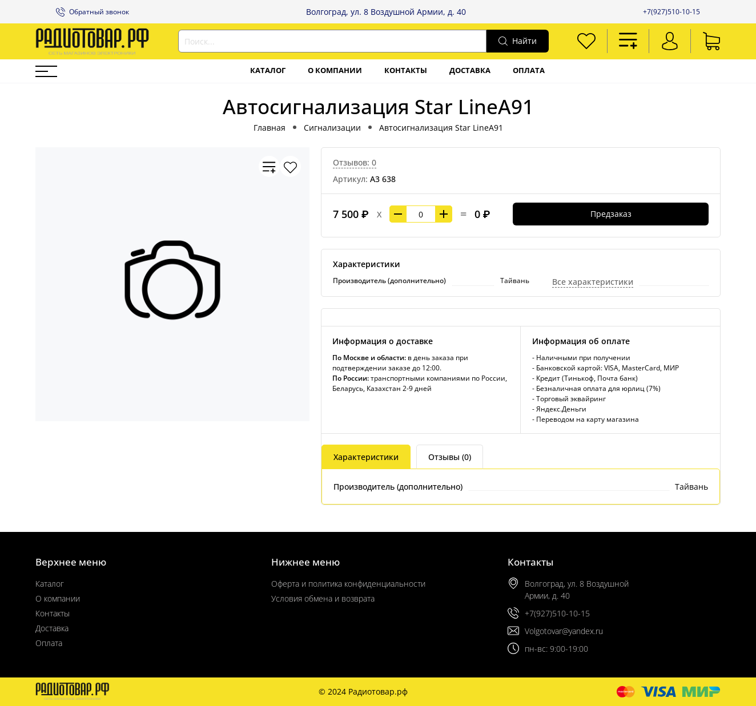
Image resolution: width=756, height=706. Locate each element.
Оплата (529, 70)
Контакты (405, 70)
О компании (335, 70)
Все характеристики (592, 281)
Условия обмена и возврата (323, 598)
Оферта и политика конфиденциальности (348, 583)
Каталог (267, 70)
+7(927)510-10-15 (671, 12)
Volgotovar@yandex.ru (564, 631)
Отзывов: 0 (354, 162)
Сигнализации (332, 127)
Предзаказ (611, 213)
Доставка (469, 70)
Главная (269, 127)
